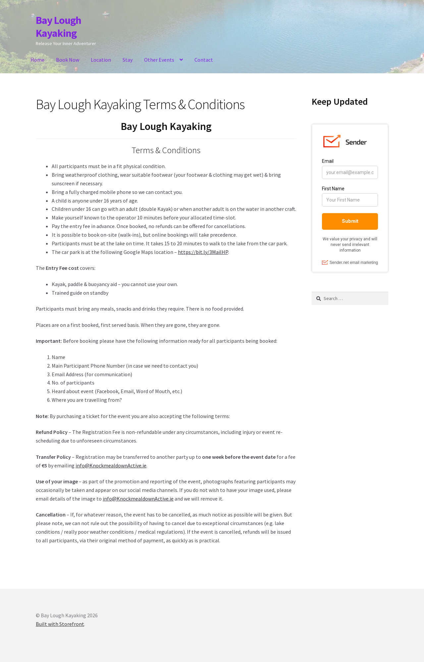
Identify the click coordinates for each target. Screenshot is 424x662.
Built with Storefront (60, 624)
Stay (127, 59)
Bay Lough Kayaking (58, 27)
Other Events (159, 59)
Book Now (67, 59)
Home (37, 59)
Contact (203, 59)
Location (101, 59)
